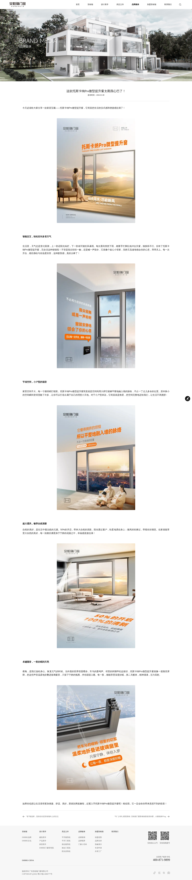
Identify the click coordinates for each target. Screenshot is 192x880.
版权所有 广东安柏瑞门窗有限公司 (35, 871)
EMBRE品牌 (26, 837)
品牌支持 (98, 841)
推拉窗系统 (66, 844)
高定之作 (120, 4)
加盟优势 (98, 837)
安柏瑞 (90, 4)
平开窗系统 (66, 837)
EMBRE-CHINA (28, 860)
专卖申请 (98, 848)
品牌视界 (81, 841)
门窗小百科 (82, 844)
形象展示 (98, 844)
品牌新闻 (81, 837)
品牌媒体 (135, 4)
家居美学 (42, 844)
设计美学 (104, 4)
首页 (78, 4)
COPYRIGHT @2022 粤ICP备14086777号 (37, 874)
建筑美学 (42, 837)
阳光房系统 (66, 851)
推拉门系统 (66, 848)
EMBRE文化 (26, 841)
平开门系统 (66, 841)
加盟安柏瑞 (151, 4)
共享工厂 (98, 851)
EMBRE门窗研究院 (46, 848)
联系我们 (168, 4)
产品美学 (42, 841)
